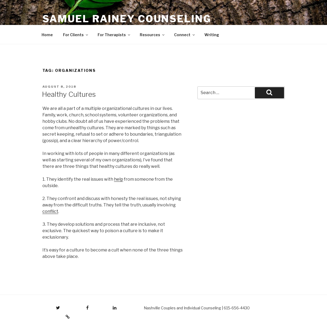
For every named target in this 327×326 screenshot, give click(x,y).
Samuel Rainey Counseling (126, 19)
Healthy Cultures (69, 94)
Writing (211, 34)
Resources (152, 34)
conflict (50, 211)
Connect (185, 34)
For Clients (76, 34)
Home (47, 34)
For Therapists (114, 34)
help (118, 179)
